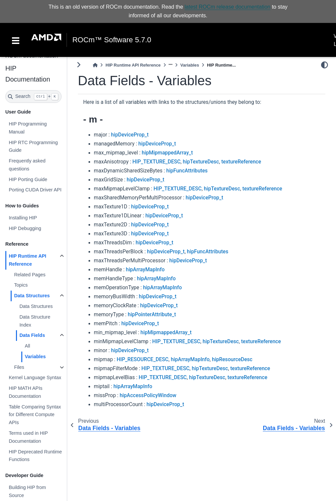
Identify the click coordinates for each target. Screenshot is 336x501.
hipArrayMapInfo (145, 270)
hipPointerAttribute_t (152, 315)
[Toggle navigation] (15, 40)
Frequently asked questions (27, 164)
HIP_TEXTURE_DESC (156, 162)
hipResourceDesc (232, 360)
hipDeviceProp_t (130, 135)
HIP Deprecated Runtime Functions (35, 455)
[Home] (95, 65)
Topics (21, 285)
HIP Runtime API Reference (27, 260)
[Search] (33, 96)
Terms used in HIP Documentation (28, 437)
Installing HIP (23, 217)
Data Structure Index (34, 321)
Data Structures (32, 295)
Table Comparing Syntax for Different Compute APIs (35, 414)
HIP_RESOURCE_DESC (143, 360)
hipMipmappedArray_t (167, 153)
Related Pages (29, 274)
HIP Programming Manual (28, 127)
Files (19, 367)
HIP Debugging (25, 228)
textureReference (241, 162)
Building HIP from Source (27, 491)
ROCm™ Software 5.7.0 (111, 40)
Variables (35, 356)
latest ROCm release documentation (227, 7)
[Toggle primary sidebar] (79, 65)
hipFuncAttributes (187, 171)
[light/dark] (324, 65)
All (27, 346)
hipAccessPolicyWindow (148, 395)
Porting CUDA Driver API (35, 189)
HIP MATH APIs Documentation (25, 392)
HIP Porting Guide (28, 179)
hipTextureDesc (201, 162)
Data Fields (32, 335)
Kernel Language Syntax (35, 377)
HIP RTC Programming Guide (33, 146)
